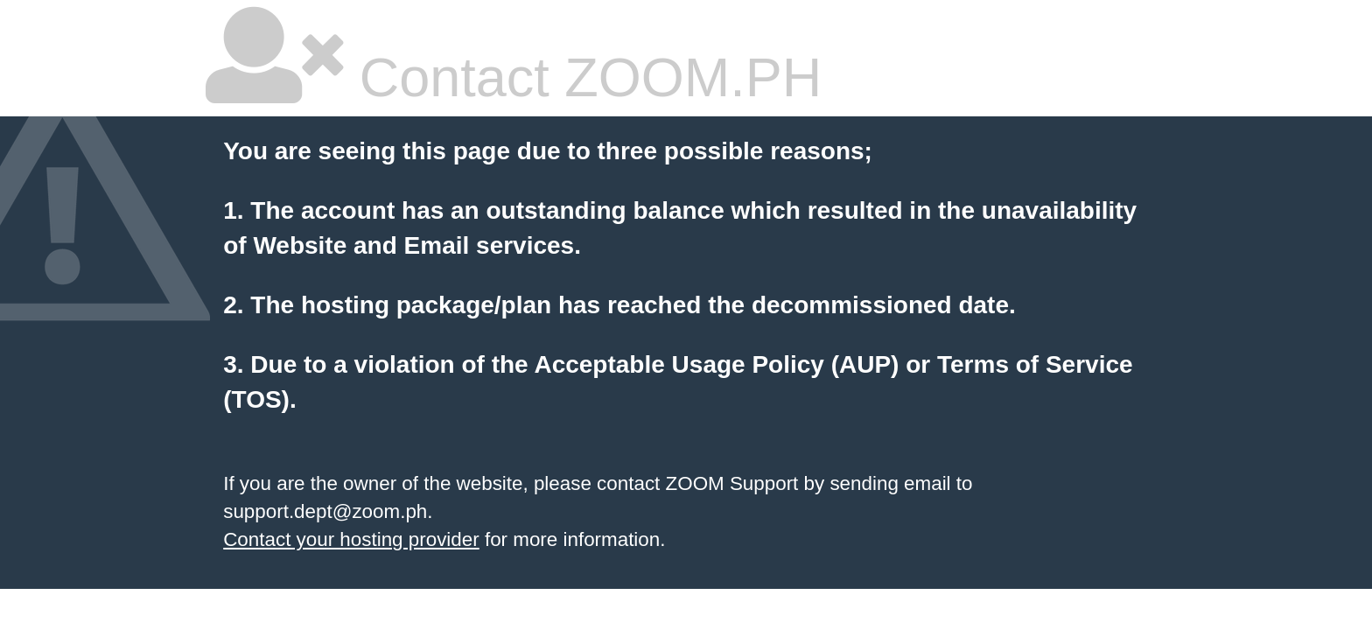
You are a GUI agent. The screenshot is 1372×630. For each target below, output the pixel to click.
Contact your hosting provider (351, 539)
